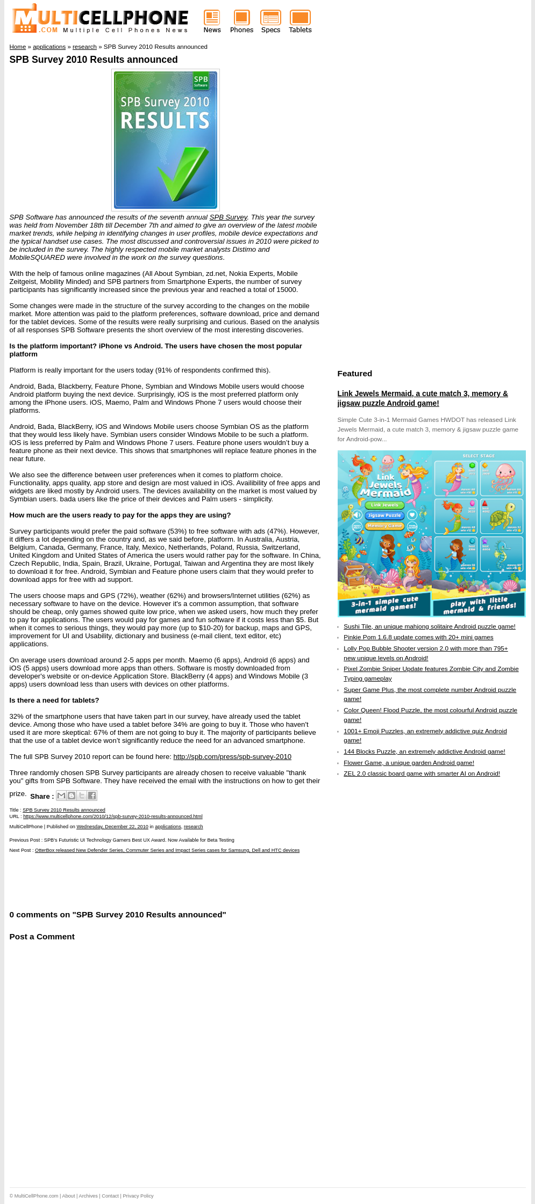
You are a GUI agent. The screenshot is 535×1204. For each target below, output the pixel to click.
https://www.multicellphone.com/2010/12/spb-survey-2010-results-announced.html (112, 816)
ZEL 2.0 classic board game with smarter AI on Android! (422, 773)
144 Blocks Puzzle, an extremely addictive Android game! (424, 751)
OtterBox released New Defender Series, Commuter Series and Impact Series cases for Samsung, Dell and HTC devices (167, 850)
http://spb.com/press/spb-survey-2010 (232, 757)
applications (168, 826)
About (68, 1196)
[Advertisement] (135, 880)
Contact (110, 1196)
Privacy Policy (138, 1196)
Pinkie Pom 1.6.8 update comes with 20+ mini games (418, 637)
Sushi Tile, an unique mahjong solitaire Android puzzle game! (430, 626)
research (193, 826)
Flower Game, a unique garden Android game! (409, 763)
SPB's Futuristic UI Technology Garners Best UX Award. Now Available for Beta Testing (139, 840)
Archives (88, 1196)
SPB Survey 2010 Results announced (94, 59)
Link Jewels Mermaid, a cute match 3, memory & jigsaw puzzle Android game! (423, 398)
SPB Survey (228, 217)
